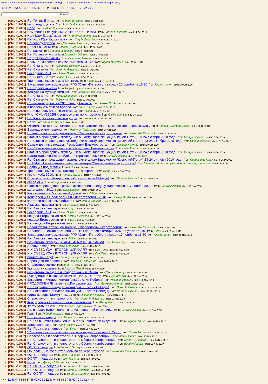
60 (40, 8)
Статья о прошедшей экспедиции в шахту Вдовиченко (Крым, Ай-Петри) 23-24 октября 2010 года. (101, 137)
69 (74, 8)
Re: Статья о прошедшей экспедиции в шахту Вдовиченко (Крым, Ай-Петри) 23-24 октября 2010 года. (104, 141)
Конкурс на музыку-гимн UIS (48, 92)
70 (78, 8)
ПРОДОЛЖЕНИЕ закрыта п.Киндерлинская (60, 283)
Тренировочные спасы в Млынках (53, 80)
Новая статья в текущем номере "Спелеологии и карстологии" (74, 133)
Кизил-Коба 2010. (40, 174)
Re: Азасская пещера (43, 208)
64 (55, 8)
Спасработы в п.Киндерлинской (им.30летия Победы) (68, 178)
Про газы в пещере (41, 317)
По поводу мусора (41, 43)
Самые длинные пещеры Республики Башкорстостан (68, 144)
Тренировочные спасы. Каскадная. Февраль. (61, 171)
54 (17, 8)
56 (25, 8)
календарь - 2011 (40, 189)
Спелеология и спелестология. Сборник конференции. (69, 336)
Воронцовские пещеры (44, 129)
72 (86, 8)
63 (51, 8)
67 (67, 8)
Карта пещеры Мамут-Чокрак (49, 294)
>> (91, 8)
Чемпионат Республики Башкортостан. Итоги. (62, 32)
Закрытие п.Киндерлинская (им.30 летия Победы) (65, 279)
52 (9, 8)
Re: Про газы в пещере (44, 328)
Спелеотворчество (41, 264)
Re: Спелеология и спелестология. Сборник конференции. (72, 340)
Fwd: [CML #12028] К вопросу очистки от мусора (63, 114)
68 (70, 8)
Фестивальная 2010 (42, 306)
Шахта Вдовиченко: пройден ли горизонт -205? (63, 156)
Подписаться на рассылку (106, 2)
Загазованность (39, 324)
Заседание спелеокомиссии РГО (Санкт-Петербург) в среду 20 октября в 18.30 (87, 84)
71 (82, 8)
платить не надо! (40, 257)
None (31, 28)
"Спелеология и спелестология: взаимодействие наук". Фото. (74, 332)
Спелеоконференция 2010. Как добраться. (59, 103)
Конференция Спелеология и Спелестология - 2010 (66, 197)
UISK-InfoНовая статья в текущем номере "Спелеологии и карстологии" (81, 163)
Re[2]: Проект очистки (44, 58)
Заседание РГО (39, 73)
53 (13, 8)
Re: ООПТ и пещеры (43, 366)
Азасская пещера (40, 204)
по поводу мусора (40, 24)
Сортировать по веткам (77, 2)
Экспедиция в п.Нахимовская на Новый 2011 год (64, 276)
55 (21, 8)
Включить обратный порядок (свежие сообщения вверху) (31, 2)
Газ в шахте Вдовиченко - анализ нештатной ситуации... (70, 309)
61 (44, 8)
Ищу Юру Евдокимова (44, 35)
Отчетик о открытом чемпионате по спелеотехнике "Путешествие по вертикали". (89, 125)
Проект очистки (39, 47)
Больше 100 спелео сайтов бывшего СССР (60, 62)
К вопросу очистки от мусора (49, 107)
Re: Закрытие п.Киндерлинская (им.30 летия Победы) (68, 287)
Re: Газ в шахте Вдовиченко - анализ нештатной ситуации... (73, 321)
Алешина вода (38, 246)
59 (36, 8)
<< (3, 8)
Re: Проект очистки (42, 54)
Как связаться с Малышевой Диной (54, 193)
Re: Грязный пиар (40, 20)
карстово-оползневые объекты (50, 201)
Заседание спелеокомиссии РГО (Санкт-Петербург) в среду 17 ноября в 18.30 (86, 234)
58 (32, 8)
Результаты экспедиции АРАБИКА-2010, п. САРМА (65, 242)
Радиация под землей (44, 167)
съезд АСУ (35, 182)
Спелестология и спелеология (50, 298)
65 (59, 8)
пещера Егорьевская (43, 216)
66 (63, 8)
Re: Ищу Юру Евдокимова (47, 39)
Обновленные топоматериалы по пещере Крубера (65, 351)
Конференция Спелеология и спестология (59, 302)
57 (28, 8)
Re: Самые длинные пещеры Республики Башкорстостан (71, 148)
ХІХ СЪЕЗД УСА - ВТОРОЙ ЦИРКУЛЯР (57, 249)
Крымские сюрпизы (42, 268)
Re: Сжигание (37, 65)
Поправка (34, 50)
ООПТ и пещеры (40, 347)
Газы (31, 313)
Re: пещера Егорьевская (46, 223)
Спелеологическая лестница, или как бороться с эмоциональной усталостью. (86, 231)
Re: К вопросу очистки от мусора (52, 110)
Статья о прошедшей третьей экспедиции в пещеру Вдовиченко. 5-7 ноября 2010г (90, 186)
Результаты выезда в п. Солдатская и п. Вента (62, 272)
